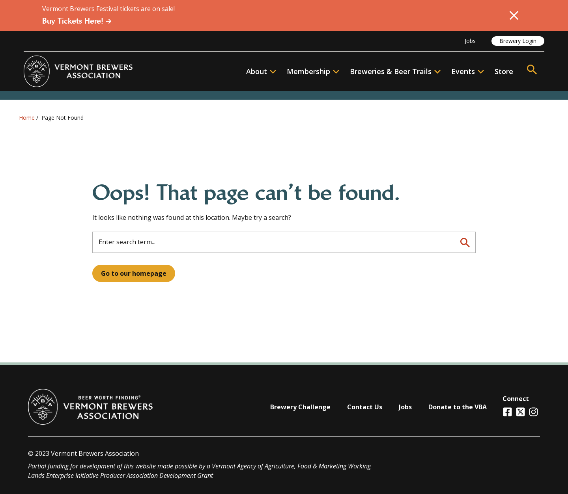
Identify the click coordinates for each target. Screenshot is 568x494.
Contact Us (364, 407)
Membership (308, 71)
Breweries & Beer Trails (395, 71)
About (261, 71)
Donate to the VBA (457, 407)
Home (27, 117)
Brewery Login (517, 41)
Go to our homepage (133, 273)
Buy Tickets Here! (77, 21)
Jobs (470, 41)
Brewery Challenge (300, 407)
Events (463, 71)
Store (504, 71)
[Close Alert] (514, 15)
